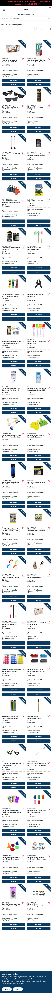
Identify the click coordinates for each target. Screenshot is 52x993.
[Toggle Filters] (50, 29)
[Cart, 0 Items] (48, 9)
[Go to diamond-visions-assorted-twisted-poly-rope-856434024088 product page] (13, 298)
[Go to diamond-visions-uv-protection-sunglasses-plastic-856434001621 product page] (38, 907)
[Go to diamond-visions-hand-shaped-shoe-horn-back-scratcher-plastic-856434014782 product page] (13, 626)
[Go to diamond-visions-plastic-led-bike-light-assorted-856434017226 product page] (38, 814)
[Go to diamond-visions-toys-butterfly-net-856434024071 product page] (38, 251)
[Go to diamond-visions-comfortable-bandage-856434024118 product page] (38, 626)
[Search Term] (26, 18)
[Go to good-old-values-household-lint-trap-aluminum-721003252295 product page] (13, 907)
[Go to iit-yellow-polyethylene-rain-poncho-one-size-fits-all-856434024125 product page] (13, 532)
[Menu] (4, 10)
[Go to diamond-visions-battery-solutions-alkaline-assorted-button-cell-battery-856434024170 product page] (38, 157)
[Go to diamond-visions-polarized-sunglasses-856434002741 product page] (13, 110)
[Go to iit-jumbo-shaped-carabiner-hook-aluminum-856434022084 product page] (13, 767)
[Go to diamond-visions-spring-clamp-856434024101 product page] (38, 298)
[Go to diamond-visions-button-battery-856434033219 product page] (38, 110)
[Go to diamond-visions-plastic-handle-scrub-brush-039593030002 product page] (38, 673)
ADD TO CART (13, 80)
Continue (7, 989)
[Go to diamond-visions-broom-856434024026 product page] (13, 157)
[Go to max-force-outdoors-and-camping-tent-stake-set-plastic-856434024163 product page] (13, 720)
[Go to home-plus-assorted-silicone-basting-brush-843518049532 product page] (38, 345)
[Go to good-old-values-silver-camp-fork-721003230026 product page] (38, 767)
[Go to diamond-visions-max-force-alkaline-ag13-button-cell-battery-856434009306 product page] (13, 251)
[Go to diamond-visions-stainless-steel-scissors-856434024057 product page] (13, 485)
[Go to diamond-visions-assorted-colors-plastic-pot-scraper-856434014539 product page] (13, 579)
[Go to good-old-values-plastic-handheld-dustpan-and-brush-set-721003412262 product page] (13, 204)
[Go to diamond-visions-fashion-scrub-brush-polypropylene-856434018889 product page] (38, 861)
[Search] (49, 18)
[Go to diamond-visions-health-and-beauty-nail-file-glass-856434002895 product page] (13, 392)
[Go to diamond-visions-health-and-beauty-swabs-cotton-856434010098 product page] (38, 392)
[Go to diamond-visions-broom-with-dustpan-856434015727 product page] (38, 439)
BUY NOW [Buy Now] (13, 84)
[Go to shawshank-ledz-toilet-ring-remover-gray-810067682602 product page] (38, 64)
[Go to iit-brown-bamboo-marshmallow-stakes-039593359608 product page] (38, 720)
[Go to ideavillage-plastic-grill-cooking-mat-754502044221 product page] (13, 64)
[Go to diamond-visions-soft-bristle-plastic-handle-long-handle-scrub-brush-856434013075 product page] (13, 439)
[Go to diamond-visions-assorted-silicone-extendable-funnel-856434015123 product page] (13, 861)
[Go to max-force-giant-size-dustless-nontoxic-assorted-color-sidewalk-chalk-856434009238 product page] (13, 345)
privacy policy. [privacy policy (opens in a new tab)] (16, 981)
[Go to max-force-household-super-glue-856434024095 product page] (38, 485)
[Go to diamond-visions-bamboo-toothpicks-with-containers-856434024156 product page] (38, 532)
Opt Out (17, 989)
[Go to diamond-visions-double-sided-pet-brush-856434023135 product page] (38, 579)
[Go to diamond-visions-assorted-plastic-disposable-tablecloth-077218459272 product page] (13, 814)
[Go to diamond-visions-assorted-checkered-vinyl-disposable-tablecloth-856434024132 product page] (13, 673)
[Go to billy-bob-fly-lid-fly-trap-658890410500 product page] (38, 204)
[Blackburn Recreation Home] (26, 9)
